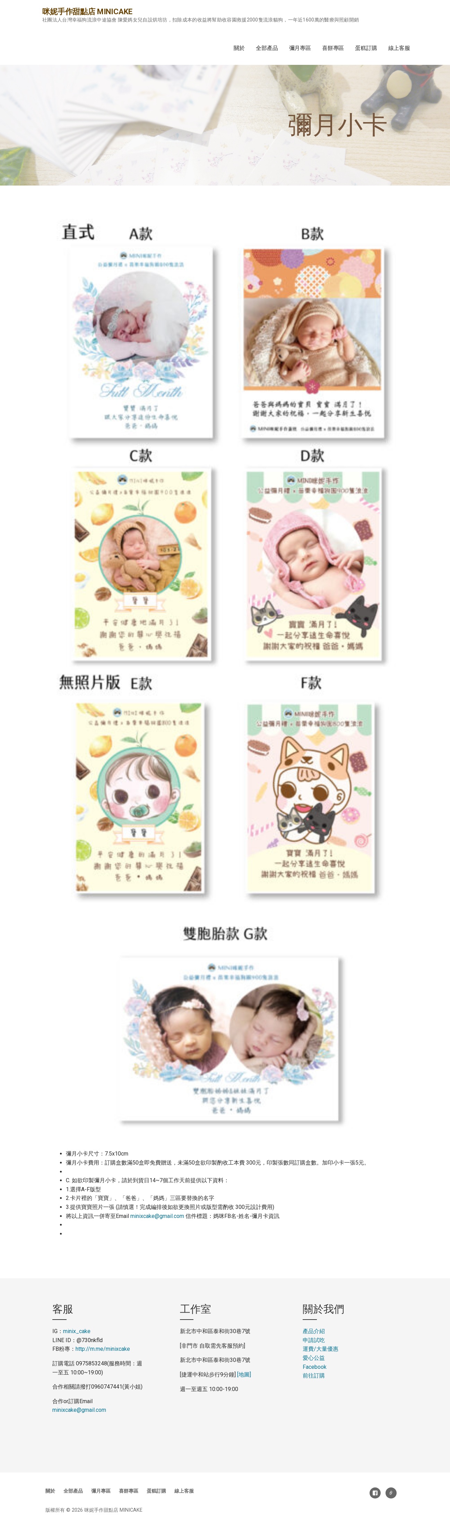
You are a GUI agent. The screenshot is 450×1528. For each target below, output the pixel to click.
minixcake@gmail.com (157, 1216)
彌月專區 (300, 48)
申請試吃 (314, 1340)
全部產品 (267, 48)
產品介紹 (314, 1331)
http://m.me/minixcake (103, 1349)
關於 (239, 48)
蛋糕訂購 (366, 48)
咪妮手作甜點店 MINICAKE (87, 11)
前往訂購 (314, 1375)
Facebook (315, 1367)
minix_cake (76, 1331)
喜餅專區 (333, 48)
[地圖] (244, 1374)
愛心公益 (314, 1358)
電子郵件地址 (391, 1493)
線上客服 (399, 48)
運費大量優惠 (320, 1349)
